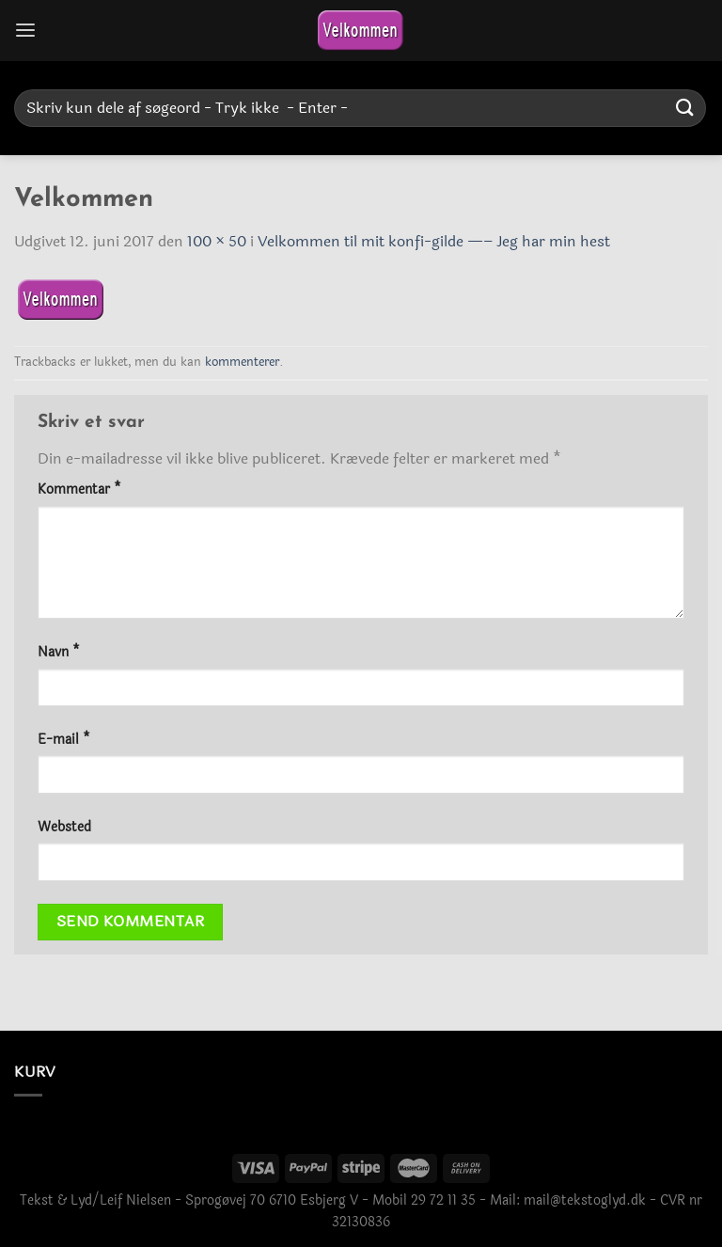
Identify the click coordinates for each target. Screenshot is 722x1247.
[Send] (685, 107)
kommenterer (242, 362)
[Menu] (25, 31)
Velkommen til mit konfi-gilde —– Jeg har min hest (434, 241)
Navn (59, 652)
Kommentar (79, 489)
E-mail (64, 739)
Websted (64, 827)
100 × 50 (216, 241)
